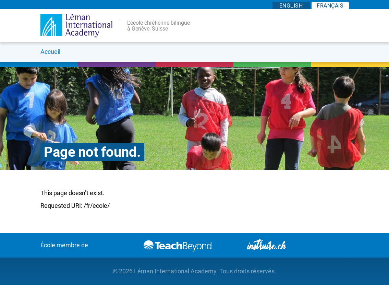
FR (330, 5)
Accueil (50, 51)
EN (291, 5)
